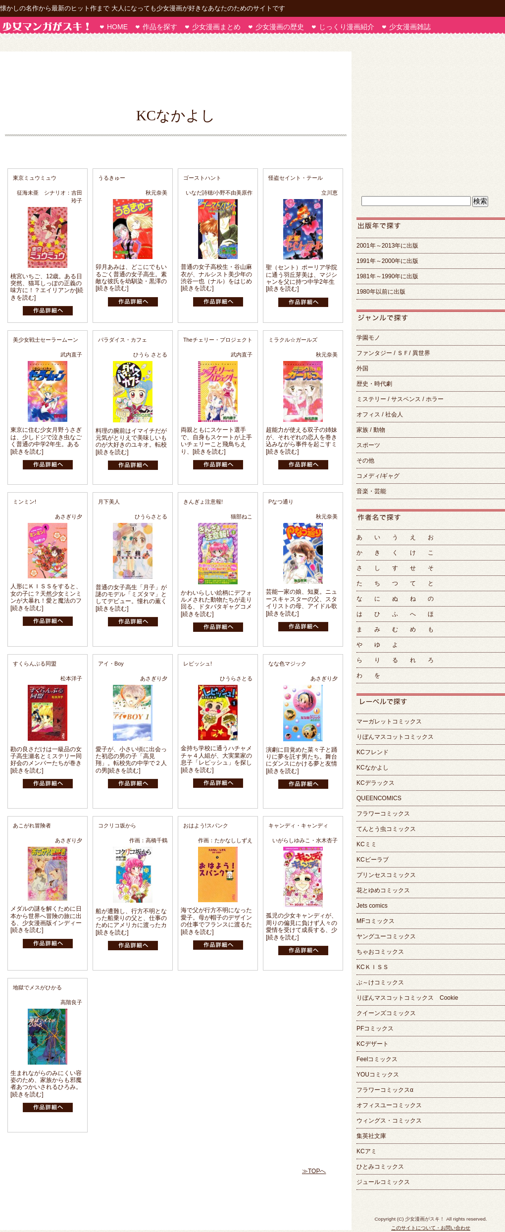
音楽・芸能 (371, 491)
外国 (362, 368)
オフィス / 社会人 (379, 414)
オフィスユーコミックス (389, 1105)
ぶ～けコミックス (380, 982)
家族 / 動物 (370, 429)
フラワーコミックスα (384, 1089)
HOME (117, 27)
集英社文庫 (371, 1135)
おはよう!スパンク (205, 825)
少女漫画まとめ (216, 27)
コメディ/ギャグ (380, 475)
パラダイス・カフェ (122, 340)
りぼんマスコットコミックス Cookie (407, 997)
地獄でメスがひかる (37, 987)
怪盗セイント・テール (295, 178)
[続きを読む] (112, 288)
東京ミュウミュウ (34, 178)
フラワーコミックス (383, 813)
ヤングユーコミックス (386, 936)
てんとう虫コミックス (386, 828)
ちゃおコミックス (380, 951)
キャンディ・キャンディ (298, 825)
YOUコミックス (377, 1074)
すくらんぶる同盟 (34, 664)
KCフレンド (372, 752)
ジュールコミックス (383, 1182)
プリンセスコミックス (386, 875)
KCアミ (366, 1151)
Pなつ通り (281, 502)
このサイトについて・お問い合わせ (430, 1228)
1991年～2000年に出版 (387, 260)
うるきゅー (111, 178)
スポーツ (368, 445)
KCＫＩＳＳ (372, 967)
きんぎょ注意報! (203, 502)
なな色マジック (287, 664)
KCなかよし (372, 767)
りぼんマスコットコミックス (395, 736)
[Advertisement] (171, 78)
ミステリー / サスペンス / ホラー (400, 399)
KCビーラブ (372, 859)
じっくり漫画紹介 (346, 27)
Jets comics (372, 905)
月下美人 (109, 502)
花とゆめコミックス (383, 890)
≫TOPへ (314, 1171)
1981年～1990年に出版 (387, 276)
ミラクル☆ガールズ (292, 340)
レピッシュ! (197, 664)
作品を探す (160, 27)
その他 (365, 460)
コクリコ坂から (117, 825)
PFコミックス (375, 1028)
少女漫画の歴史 (279, 27)
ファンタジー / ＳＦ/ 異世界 (393, 353)
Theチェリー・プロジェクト (217, 340)
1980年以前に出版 (380, 291)
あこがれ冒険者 (32, 825)
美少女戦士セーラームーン (45, 340)
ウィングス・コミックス (389, 1120)
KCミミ (366, 844)
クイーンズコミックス (386, 1013)
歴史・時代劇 (374, 383)
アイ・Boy (111, 664)
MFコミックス (375, 921)
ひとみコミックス (380, 1166)
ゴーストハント (202, 178)
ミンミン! (24, 502)
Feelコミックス (377, 1059)
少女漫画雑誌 (410, 27)
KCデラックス (375, 782)
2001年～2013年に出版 (387, 245)
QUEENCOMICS (379, 798)
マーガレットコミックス (389, 721)
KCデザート (372, 1043)
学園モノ (368, 337)
